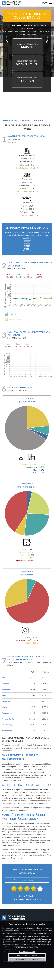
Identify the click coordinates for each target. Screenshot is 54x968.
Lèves (4, 707)
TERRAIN (27, 79)
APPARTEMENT (27, 63)
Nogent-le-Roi (8, 719)
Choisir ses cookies (27, 951)
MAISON (27, 46)
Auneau (5, 678)
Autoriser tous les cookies (27, 959)
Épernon (5, 683)
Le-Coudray (7, 725)
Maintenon (6, 689)
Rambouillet (7, 713)
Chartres (6, 701)
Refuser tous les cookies (27, 955)
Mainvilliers (7, 730)
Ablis (4, 695)
